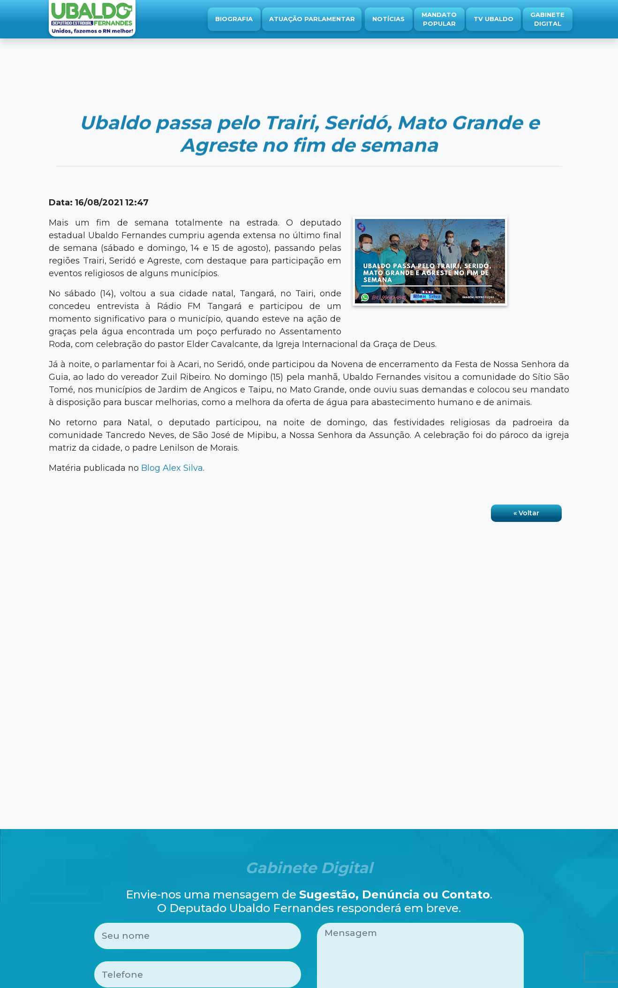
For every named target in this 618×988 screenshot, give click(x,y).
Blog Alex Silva (172, 468)
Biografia (234, 19)
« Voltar (526, 513)
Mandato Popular (439, 19)
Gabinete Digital (547, 19)
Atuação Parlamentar (312, 19)
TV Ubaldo (493, 19)
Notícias (388, 19)
